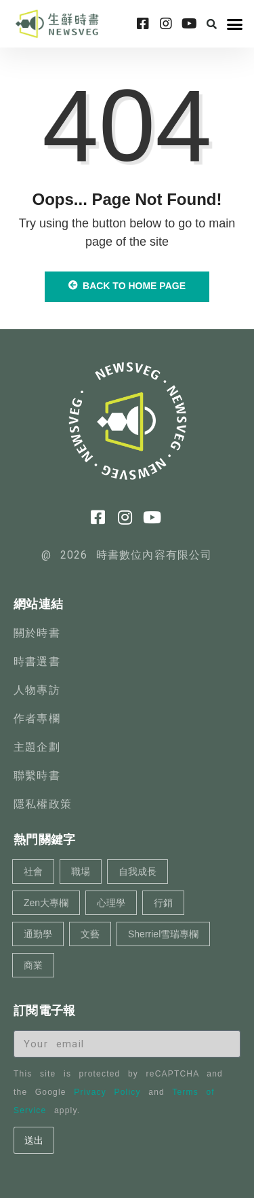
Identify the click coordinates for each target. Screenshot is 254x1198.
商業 (33, 965)
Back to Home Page (127, 285)
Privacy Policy (107, 1092)
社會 (33, 871)
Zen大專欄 (46, 902)
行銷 (163, 902)
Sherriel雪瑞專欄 (163, 934)
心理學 (111, 902)
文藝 (90, 934)
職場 (80, 871)
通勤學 (38, 934)
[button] (212, 24)
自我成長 (137, 871)
